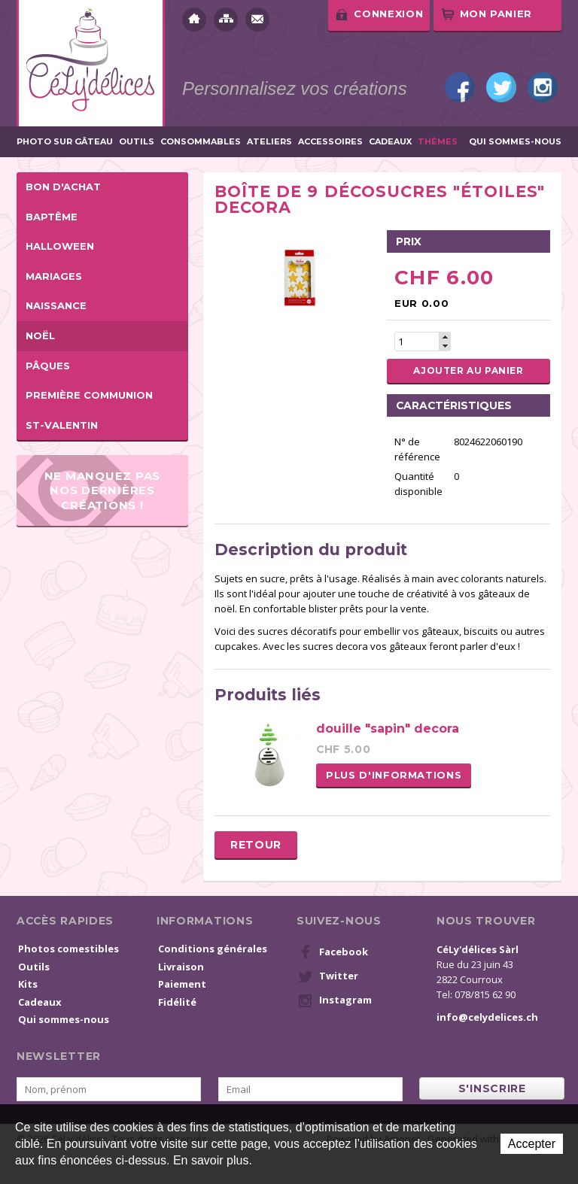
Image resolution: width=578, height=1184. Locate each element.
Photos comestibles (68, 948)
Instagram (543, 87)
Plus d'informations (393, 775)
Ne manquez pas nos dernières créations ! (102, 490)
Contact (257, 20)
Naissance (56, 305)
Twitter (501, 87)
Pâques (48, 366)
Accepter (531, 1143)
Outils (136, 142)
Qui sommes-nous (515, 142)
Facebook (460, 87)
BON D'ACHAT (63, 187)
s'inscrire (492, 1088)
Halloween (60, 246)
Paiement (182, 984)
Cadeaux (390, 142)
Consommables (200, 142)
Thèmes (438, 142)
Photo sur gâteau (65, 142)
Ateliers (269, 142)
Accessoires (330, 142)
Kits (28, 984)
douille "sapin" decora (387, 728)
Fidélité (177, 1002)
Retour (255, 845)
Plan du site (226, 20)
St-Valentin (62, 425)
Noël (40, 335)
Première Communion (89, 395)
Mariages (54, 276)
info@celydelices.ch (487, 1017)
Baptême (52, 217)
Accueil (194, 20)
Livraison (181, 966)
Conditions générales (212, 948)
